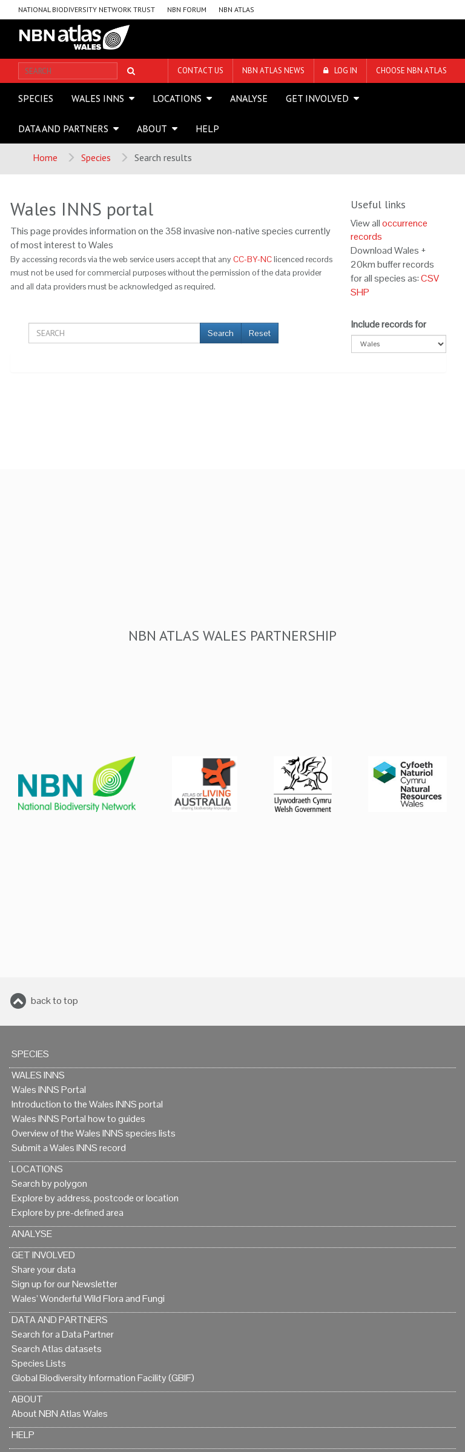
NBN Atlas (236, 9)
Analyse (249, 98)
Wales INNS (97, 98)
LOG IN (345, 70)
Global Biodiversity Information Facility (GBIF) (103, 1377)
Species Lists (39, 1363)
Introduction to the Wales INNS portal (87, 1104)
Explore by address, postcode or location (95, 1198)
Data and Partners (63, 128)
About (152, 128)
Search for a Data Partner (63, 1334)
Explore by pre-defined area (68, 1212)
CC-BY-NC (252, 259)
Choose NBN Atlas (411, 70)
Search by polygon (49, 1183)
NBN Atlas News (273, 70)
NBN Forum (186, 9)
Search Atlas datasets (57, 1348)
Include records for (388, 324)
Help (207, 128)
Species (35, 98)
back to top (54, 1000)
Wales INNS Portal (49, 1089)
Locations (177, 98)
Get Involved (317, 98)
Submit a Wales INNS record (69, 1147)
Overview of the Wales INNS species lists (94, 1133)
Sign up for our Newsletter (64, 1284)
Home (45, 157)
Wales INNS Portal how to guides (78, 1118)
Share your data (44, 1269)
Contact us (200, 70)
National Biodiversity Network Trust (86, 9)
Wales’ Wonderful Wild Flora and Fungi (88, 1298)
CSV (430, 278)
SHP (360, 292)
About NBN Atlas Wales (60, 1413)
